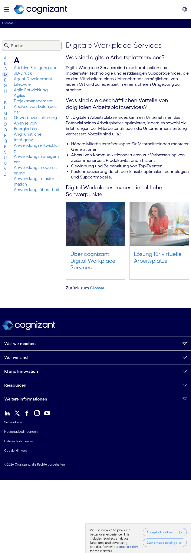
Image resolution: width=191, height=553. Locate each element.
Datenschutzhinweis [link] (18, 441)
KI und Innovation (21, 371)
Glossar (7, 23)
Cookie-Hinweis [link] (15, 450)
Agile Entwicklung (31, 89)
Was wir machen (20, 343)
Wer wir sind (16, 357)
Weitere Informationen (25, 399)
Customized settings (161, 542)
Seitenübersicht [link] (15, 422)
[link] (40, 9)
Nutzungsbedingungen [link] (21, 431)
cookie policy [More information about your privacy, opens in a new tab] (128, 547)
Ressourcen (15, 385)
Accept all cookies (159, 532)
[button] (6, 9)
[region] (138, 538)
